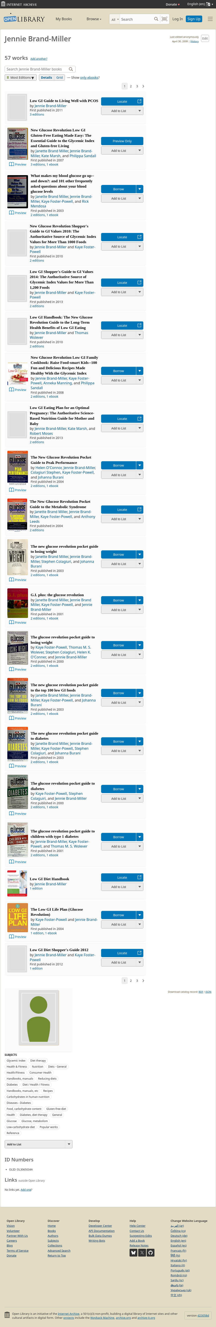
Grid (59, 77)
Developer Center (100, 1226)
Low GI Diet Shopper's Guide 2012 (59, 950)
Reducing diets (47, 1078)
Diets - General (57, 1066)
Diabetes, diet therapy (33, 1115)
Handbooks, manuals (20, 1078)
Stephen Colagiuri (56, 561)
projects (68, 1318)
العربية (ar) (177, 1226)
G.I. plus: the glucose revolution (57, 595)
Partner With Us (17, 1236)
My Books (64, 18)
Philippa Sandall (83, 155)
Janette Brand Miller (52, 150)
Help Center (138, 1226)
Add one (26, 1190)
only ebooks (89, 77)
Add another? (38, 59)
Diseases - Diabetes (19, 1103)
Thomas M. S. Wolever (69, 846)
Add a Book (137, 1241)
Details (46, 77)
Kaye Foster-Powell (57, 201)
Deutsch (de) (179, 1236)
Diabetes (12, 1084)
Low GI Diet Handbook (49, 879)
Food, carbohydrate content (24, 1109)
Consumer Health (41, 1072)
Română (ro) (179, 1275)
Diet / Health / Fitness (36, 1084)
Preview (20, 164)
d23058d (203, 1315)
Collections (55, 1245)
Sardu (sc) (177, 1280)
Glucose (12, 1121)
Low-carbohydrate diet (21, 1127)
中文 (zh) (176, 1295)
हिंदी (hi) (175, 1255)
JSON (208, 991)
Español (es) (179, 1245)
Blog (10, 1245)
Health (11, 1115)
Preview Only (122, 141)
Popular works (49, 1127)
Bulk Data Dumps (100, 1236)
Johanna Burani (51, 477)
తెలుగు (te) (177, 1285)
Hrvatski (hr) (179, 1260)
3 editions (37, 114)
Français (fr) (178, 1251)
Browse (90, 18)
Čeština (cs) (178, 1231)
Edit (205, 38)
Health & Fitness (17, 1066)
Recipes (48, 1091)
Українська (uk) (181, 1290)
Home (52, 1226)
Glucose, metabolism (35, 1121)
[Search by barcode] (164, 19)
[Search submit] (156, 19)
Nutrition (37, 1066)
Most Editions (19, 77)
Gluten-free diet (56, 1109)
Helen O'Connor (49, 467)
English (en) (178, 1241)
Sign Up (194, 18)
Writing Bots (97, 1241)
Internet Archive (68, 1314)
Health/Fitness (16, 1072)
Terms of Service (17, 1251)
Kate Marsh (50, 155)
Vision (11, 1226)
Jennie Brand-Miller (51, 105)
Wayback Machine (102, 1318)
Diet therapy (38, 1060)
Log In (177, 18)
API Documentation (102, 1231)
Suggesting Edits (141, 1236)
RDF (201, 991)
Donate (173, 4)
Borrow (118, 189)
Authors (53, 1236)
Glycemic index (16, 1060)
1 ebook (52, 164)
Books (52, 1231)
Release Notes (139, 1245)
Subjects (53, 1241)
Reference (13, 1133)
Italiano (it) (178, 1265)
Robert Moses (41, 433)
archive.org (123, 1318)
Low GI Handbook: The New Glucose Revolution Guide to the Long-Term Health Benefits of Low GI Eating (61, 322)
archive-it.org (146, 1318)
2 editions (38, 215)
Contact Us (137, 1231)
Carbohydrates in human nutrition (28, 1097)
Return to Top (57, 1255)
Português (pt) (180, 1270)
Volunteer (13, 1231)
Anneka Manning (57, 383)
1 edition (36, 888)
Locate (122, 101)
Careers (12, 1241)
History (194, 41)
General (57, 1115)
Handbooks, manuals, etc (22, 1091)
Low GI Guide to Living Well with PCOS (64, 100)
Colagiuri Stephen (45, 472)
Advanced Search (59, 1251)
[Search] (136, 19)
